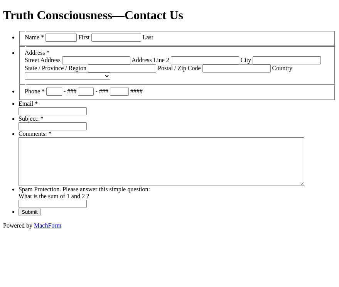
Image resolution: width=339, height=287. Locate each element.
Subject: (31, 118)
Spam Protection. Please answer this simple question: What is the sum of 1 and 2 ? (84, 202)
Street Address (43, 60)
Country (282, 68)
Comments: (35, 133)
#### (136, 91)
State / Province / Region (55, 68)
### (71, 91)
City (246, 60)
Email (28, 103)
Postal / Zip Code (179, 68)
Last (148, 37)
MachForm (47, 234)
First (83, 37)
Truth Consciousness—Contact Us (93, 15)
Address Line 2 (150, 60)
